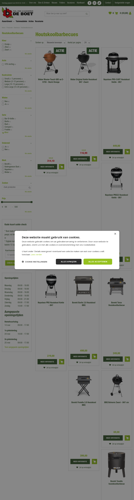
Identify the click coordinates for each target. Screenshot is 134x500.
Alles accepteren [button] (97, 261)
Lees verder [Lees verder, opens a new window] (36, 254)
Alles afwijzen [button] (69, 261)
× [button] (115, 234)
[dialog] (67, 250)
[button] (34, 261)
